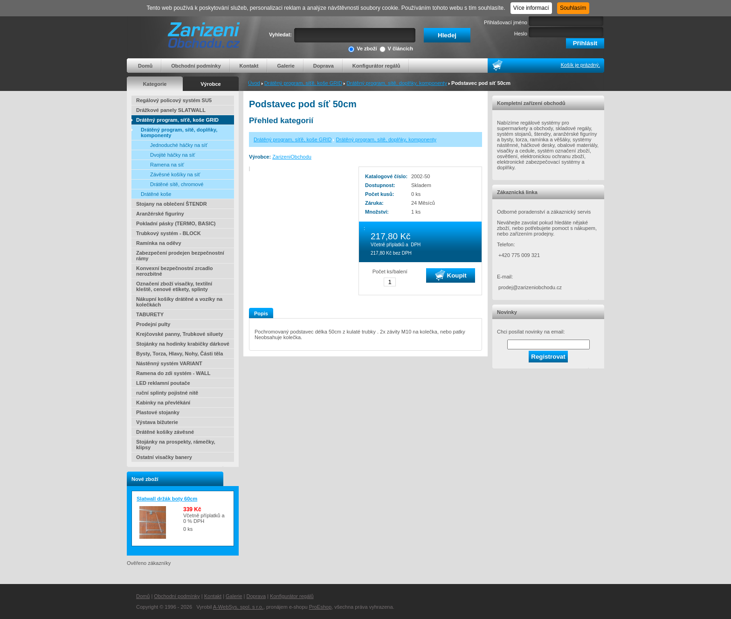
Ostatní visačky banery (164, 457)
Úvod (254, 83)
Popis (261, 313)
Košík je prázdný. (580, 65)
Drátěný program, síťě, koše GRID (303, 83)
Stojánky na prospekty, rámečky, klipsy (175, 444)
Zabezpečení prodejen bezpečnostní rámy (180, 255)
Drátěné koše (156, 194)
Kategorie (155, 84)
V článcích (396, 49)
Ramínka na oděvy (158, 243)
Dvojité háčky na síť (172, 155)
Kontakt (249, 66)
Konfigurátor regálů (376, 66)
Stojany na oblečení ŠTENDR (171, 204)
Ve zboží (362, 49)
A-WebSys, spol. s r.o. (238, 607)
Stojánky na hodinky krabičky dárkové (182, 344)
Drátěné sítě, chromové (176, 184)
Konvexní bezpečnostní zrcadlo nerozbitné (174, 271)
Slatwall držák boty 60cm (167, 498)
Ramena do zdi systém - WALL (173, 373)
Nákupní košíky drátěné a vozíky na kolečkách (179, 301)
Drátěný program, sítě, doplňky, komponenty (396, 83)
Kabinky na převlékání (163, 402)
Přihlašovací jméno (505, 22)
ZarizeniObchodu (291, 157)
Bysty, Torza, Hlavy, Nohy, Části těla (179, 353)
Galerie (285, 66)
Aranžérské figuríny (160, 213)
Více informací (531, 8)
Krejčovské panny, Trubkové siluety (179, 334)
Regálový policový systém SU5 (174, 100)
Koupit (451, 275)
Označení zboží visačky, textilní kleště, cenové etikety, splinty (174, 286)
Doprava (323, 66)
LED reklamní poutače (163, 383)
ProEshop (320, 607)
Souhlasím (573, 8)
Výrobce (210, 84)
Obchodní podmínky (196, 66)
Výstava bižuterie (157, 422)
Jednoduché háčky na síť (178, 145)
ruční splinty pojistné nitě (167, 393)
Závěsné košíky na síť (175, 174)
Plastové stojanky (157, 412)
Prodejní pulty (153, 324)
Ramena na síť (167, 164)
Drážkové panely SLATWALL (171, 110)
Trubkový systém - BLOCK (168, 233)
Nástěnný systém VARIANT (169, 363)
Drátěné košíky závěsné (165, 432)
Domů (145, 66)
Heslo (520, 33)
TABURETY (150, 314)
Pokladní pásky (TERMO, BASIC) (176, 223)
